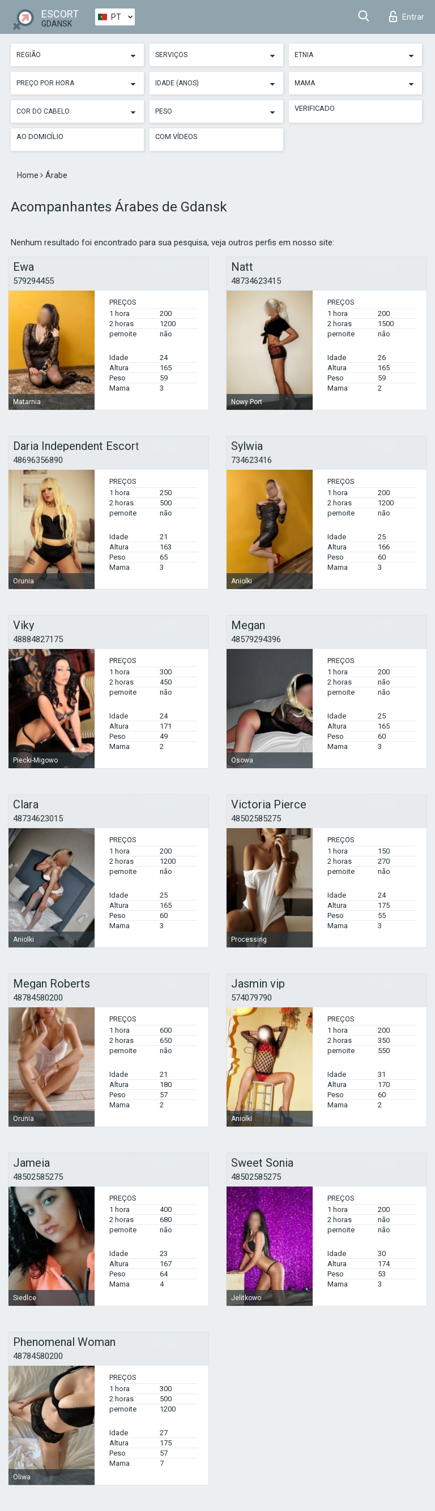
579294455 (33, 281)
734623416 (251, 460)
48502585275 (256, 818)
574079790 (251, 998)
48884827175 (38, 639)
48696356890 (38, 460)
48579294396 (256, 639)
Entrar (406, 16)
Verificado (315, 108)
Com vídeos (176, 136)
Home (28, 175)
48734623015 (38, 818)
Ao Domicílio (39, 136)
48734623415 (256, 281)
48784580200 (38, 998)
